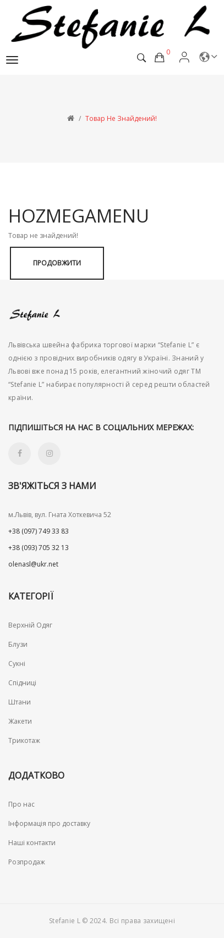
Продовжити (57, 263)
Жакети (20, 721)
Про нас (21, 804)
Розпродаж (26, 862)
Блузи (18, 644)
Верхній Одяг (30, 625)
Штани (19, 702)
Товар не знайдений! (121, 118)
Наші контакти (32, 842)
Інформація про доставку (49, 823)
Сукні (16, 663)
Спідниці (22, 682)
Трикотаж (24, 740)
